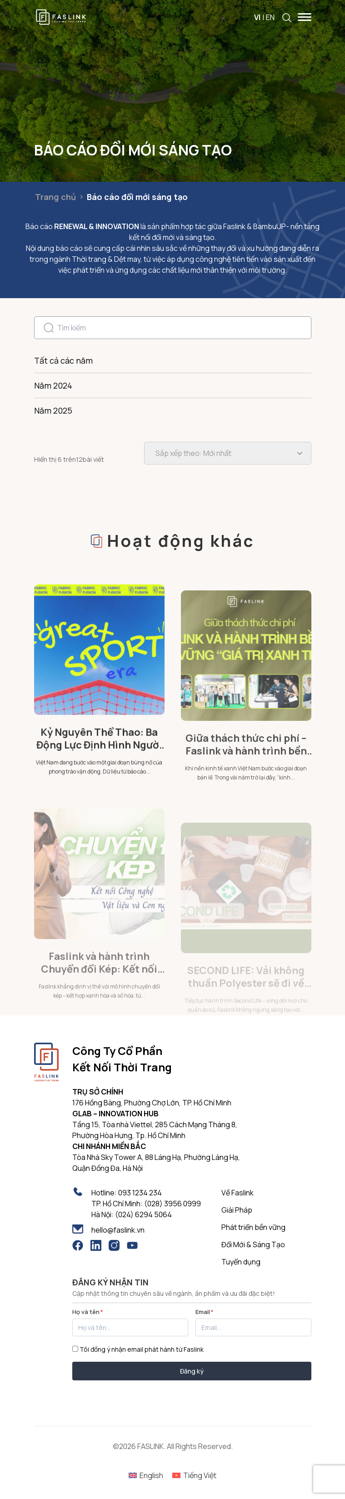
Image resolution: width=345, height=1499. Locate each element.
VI (257, 17)
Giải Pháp (236, 1210)
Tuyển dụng (240, 1262)
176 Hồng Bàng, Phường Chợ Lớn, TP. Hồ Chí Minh (151, 1103)
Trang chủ (55, 196)
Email (204, 1312)
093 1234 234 (140, 1193)
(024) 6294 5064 (143, 1214)
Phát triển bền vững (253, 1227)
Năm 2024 (53, 385)
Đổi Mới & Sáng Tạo (253, 1244)
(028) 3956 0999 (172, 1204)
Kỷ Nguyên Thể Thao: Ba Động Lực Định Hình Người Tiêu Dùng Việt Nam (99, 777)
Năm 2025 (53, 410)
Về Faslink (237, 1193)
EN (270, 17)
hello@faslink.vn (118, 1230)
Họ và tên (87, 1312)
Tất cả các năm (63, 360)
